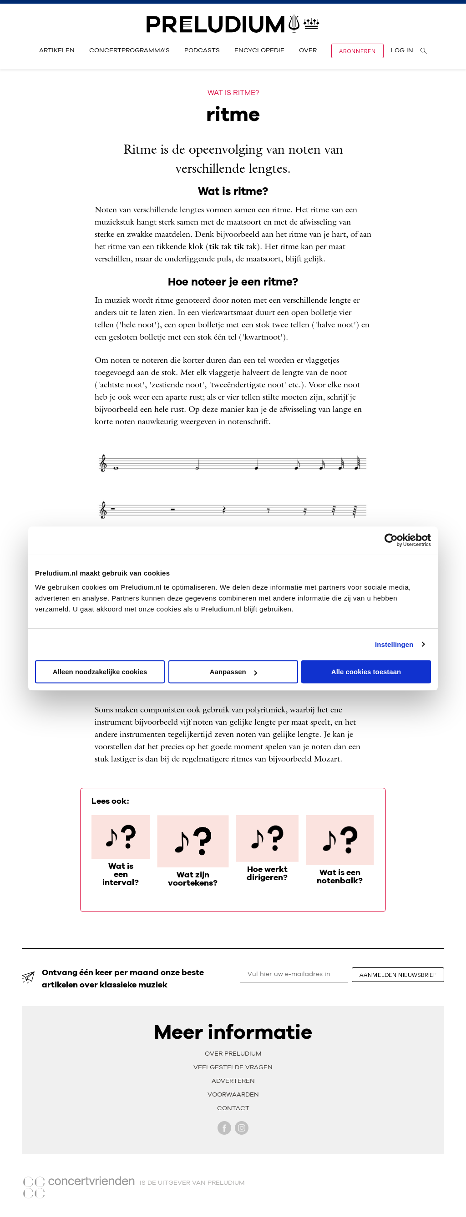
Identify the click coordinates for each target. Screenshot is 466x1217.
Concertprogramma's (129, 50)
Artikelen (57, 50)
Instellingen (394, 644)
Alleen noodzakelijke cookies (100, 672)
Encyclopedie (259, 50)
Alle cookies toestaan (366, 672)
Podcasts (202, 50)
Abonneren (357, 51)
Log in (402, 50)
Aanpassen (233, 672)
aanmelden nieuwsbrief (398, 975)
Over (308, 50)
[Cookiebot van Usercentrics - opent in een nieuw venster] (391, 540)
